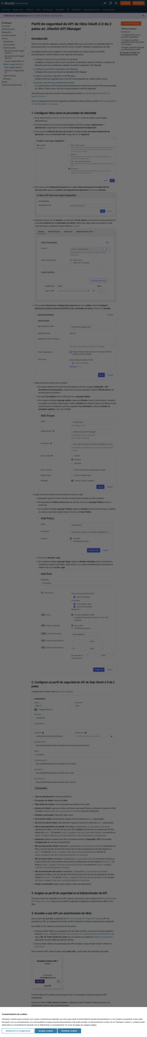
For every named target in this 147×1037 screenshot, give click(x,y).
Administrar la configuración (18, 1031)
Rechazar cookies (69, 1031)
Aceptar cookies (46, 1031)
